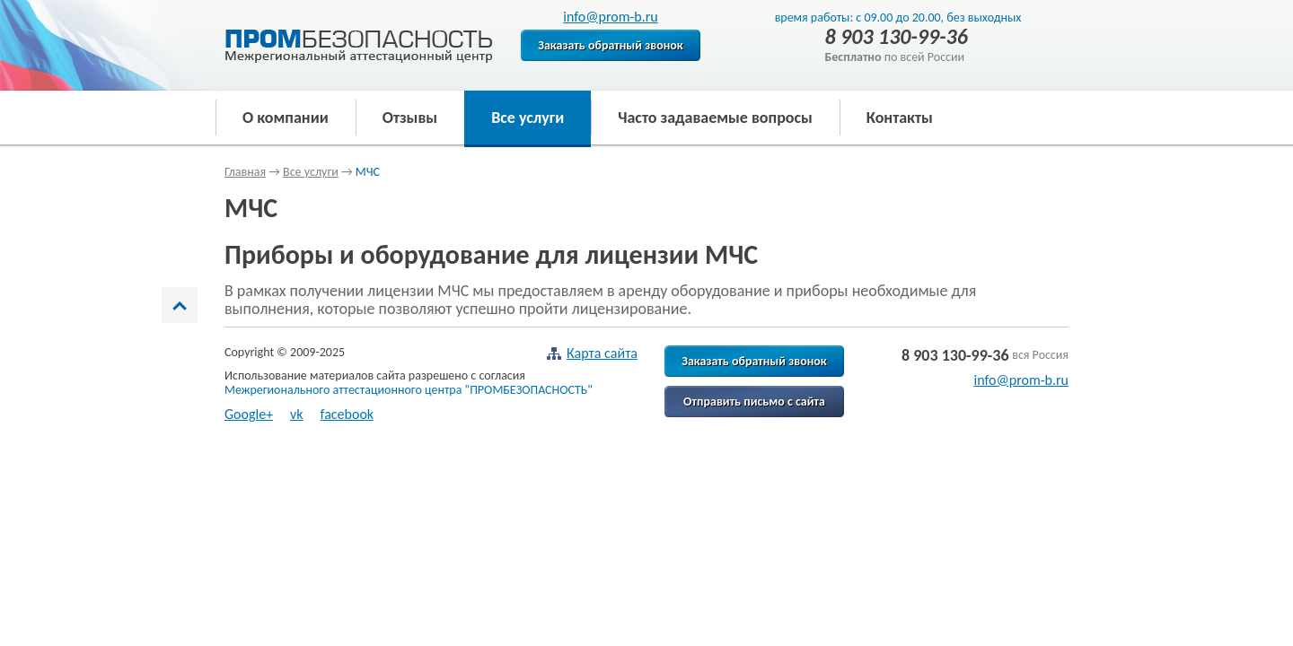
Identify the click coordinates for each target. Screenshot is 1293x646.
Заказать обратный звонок (610, 45)
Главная (245, 171)
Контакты (899, 117)
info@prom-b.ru (610, 16)
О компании (285, 117)
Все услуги (527, 117)
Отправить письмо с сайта (754, 401)
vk (296, 414)
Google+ (248, 414)
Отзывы (410, 117)
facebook (347, 414)
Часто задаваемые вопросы (715, 117)
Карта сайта (592, 353)
